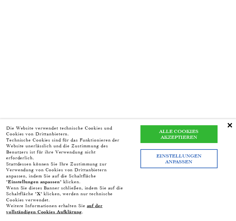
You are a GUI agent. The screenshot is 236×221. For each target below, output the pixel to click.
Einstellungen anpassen (179, 159)
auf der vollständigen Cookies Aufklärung (54, 209)
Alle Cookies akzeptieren (179, 134)
